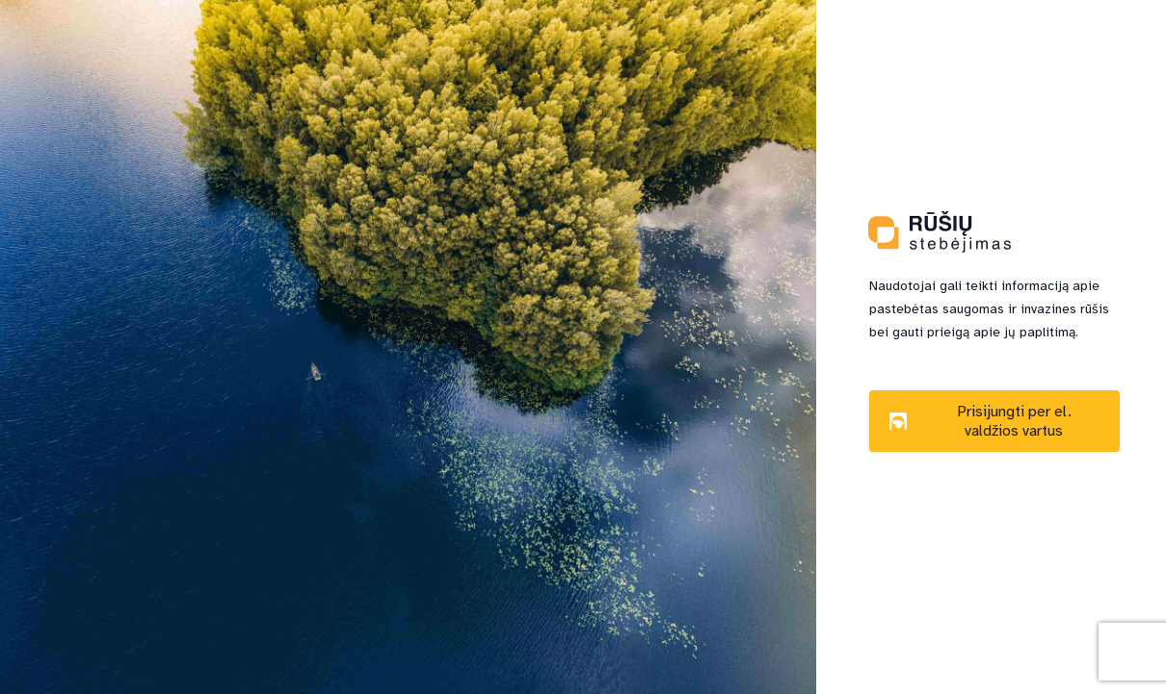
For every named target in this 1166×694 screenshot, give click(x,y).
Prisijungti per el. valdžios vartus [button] (980, 421)
